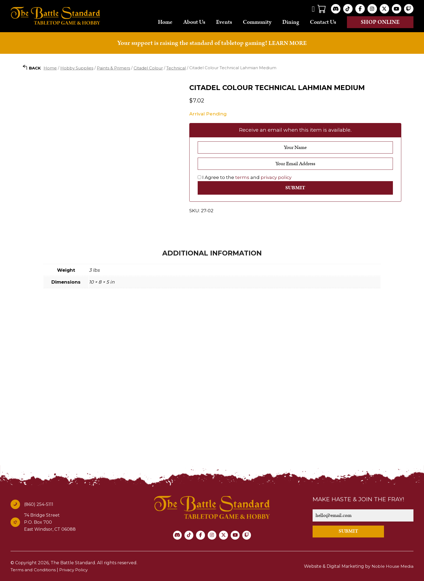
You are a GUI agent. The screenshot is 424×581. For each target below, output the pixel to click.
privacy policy (276, 177)
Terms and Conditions (34, 569)
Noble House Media (392, 566)
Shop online (380, 22)
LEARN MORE (288, 43)
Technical (176, 67)
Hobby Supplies (76, 67)
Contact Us (323, 22)
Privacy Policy (76, 569)
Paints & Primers (113, 67)
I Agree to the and (245, 177)
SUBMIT (353, 530)
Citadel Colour (148, 67)
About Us (194, 22)
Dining (290, 22)
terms (242, 177)
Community (257, 22)
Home (165, 22)
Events (224, 22)
